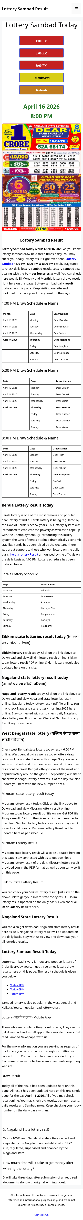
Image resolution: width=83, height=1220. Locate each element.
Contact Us (41, 1215)
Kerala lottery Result (24, 554)
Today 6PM (17, 989)
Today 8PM (17, 994)
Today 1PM (17, 985)
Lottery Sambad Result (25, 8)
